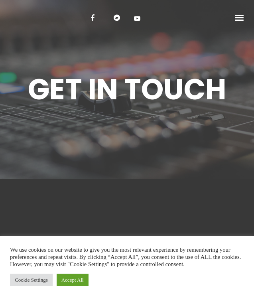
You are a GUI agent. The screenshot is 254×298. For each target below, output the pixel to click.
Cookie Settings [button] (31, 280)
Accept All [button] (72, 280)
